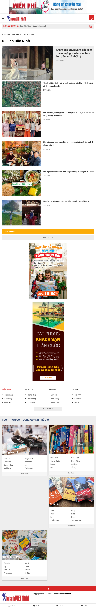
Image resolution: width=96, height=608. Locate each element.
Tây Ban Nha (76, 520)
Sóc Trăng (55, 399)
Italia (73, 514)
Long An (7, 402)
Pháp (73, 511)
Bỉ (51, 517)
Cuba (27, 567)
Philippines (29, 468)
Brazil (27, 563)
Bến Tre (54, 395)
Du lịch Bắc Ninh (28, 35)
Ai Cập (27, 573)
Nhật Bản (54, 458)
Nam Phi (7, 570)
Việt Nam (15, 35)
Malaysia (7, 462)
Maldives (7, 468)
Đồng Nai (31, 402)
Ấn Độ (73, 467)
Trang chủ (6, 35)
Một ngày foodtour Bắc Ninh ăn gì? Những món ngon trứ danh (68, 172)
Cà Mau (75, 390)
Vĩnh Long (8, 399)
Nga (72, 517)
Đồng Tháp (32, 395)
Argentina (8, 573)
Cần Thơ (77, 399)
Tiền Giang (8, 395)
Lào (26, 465)
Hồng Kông (75, 461)
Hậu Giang (32, 399)
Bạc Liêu (52, 390)
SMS (37, 606)
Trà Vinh (77, 395)
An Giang (29, 390)
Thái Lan (7, 459)
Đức (52, 514)
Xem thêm (24, 474)
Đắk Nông (78, 402)
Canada (7, 563)
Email (61, 606)
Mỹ (5, 567)
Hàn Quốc (75, 458)
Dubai (52, 464)
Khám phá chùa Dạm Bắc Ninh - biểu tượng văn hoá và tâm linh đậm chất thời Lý (74, 53)
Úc (51, 467)
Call (13, 606)
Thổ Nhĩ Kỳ (54, 520)
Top (85, 606)
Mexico (27, 570)
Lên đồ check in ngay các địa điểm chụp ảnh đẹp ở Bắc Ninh (67, 201)
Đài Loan (74, 464)
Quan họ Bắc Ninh (39, 26)
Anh (52, 511)
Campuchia (8, 465)
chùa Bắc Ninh (25, 26)
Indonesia (28, 462)
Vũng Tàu (55, 402)
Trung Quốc (55, 461)
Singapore (29, 459)
